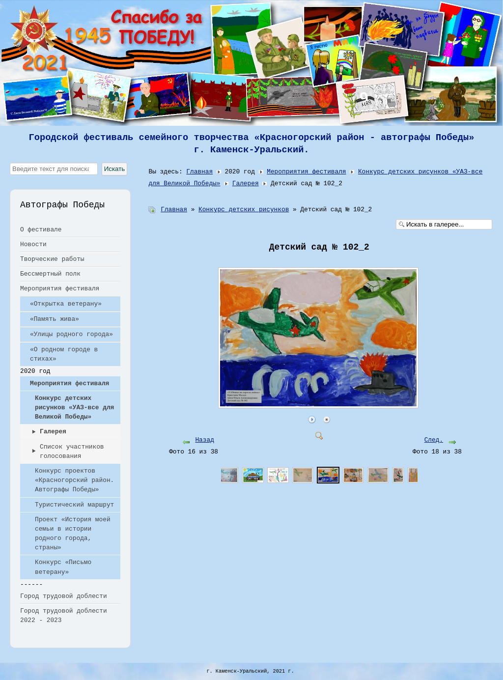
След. (433, 440)
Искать (114, 168)
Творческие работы (52, 259)
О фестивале (40, 229)
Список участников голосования (72, 451)
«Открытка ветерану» (66, 304)
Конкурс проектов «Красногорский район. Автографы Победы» (74, 480)
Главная (199, 171)
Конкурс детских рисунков (243, 209)
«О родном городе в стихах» (64, 354)
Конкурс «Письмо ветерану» (63, 567)
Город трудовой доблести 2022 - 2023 (63, 615)
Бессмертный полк (50, 274)
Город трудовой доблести (63, 596)
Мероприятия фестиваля (59, 288)
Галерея (53, 431)
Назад (204, 440)
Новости (33, 244)
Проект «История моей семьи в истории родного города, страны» (73, 534)
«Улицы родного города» (71, 334)
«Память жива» (54, 319)
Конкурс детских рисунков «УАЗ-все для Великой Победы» (74, 408)
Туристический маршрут (74, 505)
